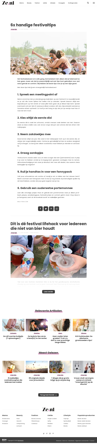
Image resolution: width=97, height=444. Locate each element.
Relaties (50, 423)
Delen (40, 208)
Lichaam (19, 426)
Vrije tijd (14, 29)
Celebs (66, 423)
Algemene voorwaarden (82, 440)
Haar (18, 419)
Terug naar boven (47, 397)
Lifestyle (52, 3)
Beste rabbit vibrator (84, 421)
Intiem (49, 426)
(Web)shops (35, 421)
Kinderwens (6, 419)
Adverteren (71, 440)
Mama (22, 3)
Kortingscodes (72, 3)
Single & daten (52, 419)
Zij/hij (49, 421)
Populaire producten (86, 415)
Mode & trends (36, 419)
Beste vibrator (82, 419)
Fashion (37, 3)
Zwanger (5, 421)
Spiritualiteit (67, 421)
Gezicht (19, 421)
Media (66, 426)
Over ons (64, 440)
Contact (92, 440)
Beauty (29, 3)
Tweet (45, 208)
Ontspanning (21, 423)
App (56, 208)
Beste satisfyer (82, 426)
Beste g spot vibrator (84, 423)
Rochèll (36, 232)
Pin (51, 208)
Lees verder (48, 292)
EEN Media (20, 440)
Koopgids (62, 3)
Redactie (58, 440)
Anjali (36, 29)
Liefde (45, 3)
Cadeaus (34, 423)
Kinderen (5, 423)
